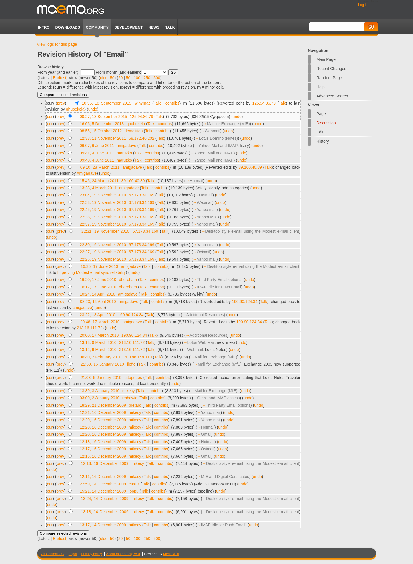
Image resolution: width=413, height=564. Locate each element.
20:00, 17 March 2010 (99, 335)
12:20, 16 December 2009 (103, 420)
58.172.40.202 (141, 138)
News (153, 27)
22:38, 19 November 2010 (103, 217)
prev (61, 103)
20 (120, 77)
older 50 (107, 77)
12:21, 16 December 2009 (103, 412)
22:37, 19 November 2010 (103, 224)
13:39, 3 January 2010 (99, 390)
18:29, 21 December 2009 (103, 405)
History (322, 141)
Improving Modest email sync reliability (91, 272)
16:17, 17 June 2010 (98, 287)
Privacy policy (91, 554)
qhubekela (75, 109)
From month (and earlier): (118, 72)
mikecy (128, 390)
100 (137, 77)
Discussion (326, 123)
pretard (135, 405)
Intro (43, 27)
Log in (363, 5)
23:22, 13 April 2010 (97, 314)
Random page (329, 77)
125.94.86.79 (264, 103)
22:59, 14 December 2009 (103, 484)
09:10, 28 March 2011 (100, 167)
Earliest (59, 77)
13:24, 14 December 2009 (104, 498)
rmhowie (129, 398)
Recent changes (331, 68)
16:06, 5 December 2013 (102, 123)
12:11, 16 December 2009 (103, 476)
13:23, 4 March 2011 (98, 188)
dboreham (128, 279)
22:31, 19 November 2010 (105, 231)
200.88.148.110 (138, 357)
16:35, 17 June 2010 (99, 266)
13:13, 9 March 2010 (98, 342)
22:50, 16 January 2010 (102, 364)
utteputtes (133, 377)
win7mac (142, 103)
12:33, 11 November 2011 (103, 138)
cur (50, 116)
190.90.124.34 (245, 301)
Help (320, 87)
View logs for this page (57, 44)
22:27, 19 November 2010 (103, 252)
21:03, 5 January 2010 (101, 377)
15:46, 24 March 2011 (99, 180)
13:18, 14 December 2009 (104, 511)
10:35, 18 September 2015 (106, 103)
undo (92, 109)
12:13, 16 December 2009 (104, 463)
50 (128, 77)
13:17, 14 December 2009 (103, 525)
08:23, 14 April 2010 (98, 301)
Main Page (326, 59)
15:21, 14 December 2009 (103, 491)
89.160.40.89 (250, 167)
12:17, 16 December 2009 (103, 449)
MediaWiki (171, 554)
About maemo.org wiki (123, 554)
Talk (157, 103)
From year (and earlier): (58, 72)
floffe (131, 364)
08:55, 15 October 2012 (101, 131)
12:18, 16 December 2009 (103, 441)
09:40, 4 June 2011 (97, 160)
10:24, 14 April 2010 (97, 294)
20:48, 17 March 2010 (100, 322)
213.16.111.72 (90, 328)
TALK (170, 27)
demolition (134, 131)
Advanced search (332, 96)
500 (156, 77)
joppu (133, 491)
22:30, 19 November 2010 (103, 244)
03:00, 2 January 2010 (99, 398)
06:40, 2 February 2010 (100, 357)
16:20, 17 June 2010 (98, 279)
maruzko (124, 153)
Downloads (67, 27)
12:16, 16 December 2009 (103, 456)
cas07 (134, 484)
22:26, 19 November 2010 (103, 259)
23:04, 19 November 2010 (103, 195)
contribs (172, 103)
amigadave (126, 145)
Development (128, 27)
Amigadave (87, 173)
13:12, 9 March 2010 (98, 349)
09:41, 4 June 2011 (97, 153)
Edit (319, 132)
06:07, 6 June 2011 (97, 145)
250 (147, 77)
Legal (73, 554)
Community (97, 27)
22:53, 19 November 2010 (103, 202)
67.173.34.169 (141, 195)
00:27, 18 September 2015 (103, 116)
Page (321, 113)
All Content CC (52, 554)
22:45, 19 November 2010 (103, 209)
